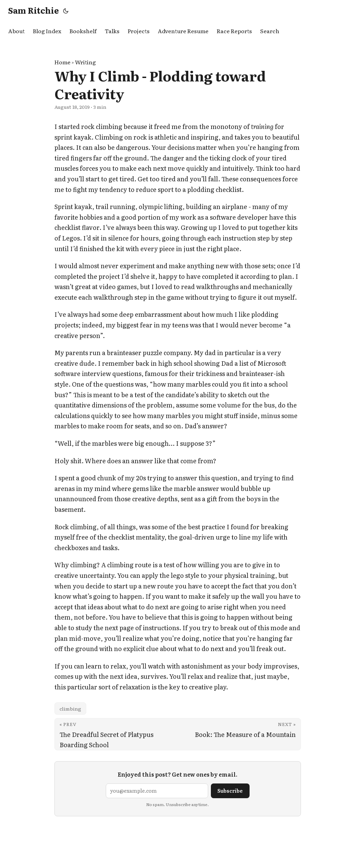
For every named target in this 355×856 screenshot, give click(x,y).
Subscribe (230, 790)
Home (62, 62)
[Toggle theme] (66, 10)
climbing (70, 708)
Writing (85, 62)
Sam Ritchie (33, 10)
